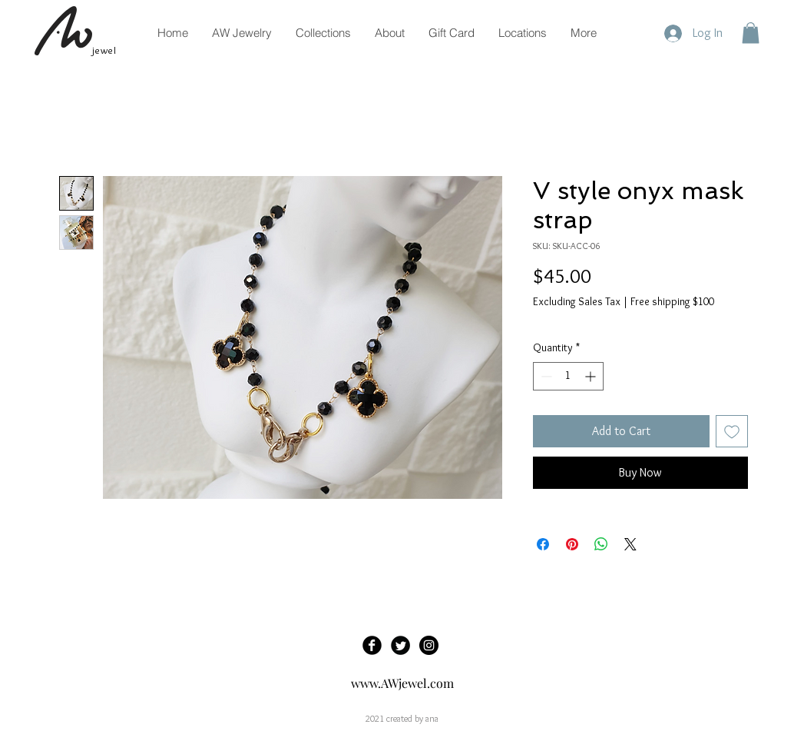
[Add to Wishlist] (732, 431)
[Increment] (591, 376)
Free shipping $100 (672, 301)
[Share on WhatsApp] (601, 544)
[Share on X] (630, 544)
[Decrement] (544, 376)
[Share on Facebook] (543, 544)
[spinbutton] (568, 376)
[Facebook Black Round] (372, 645)
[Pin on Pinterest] (572, 544)
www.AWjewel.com (402, 683)
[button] (750, 32)
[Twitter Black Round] (400, 645)
